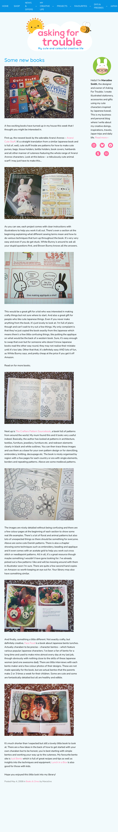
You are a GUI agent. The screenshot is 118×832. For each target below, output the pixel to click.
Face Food (29, 643)
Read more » (101, 137)
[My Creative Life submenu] (53, 6)
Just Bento (16, 758)
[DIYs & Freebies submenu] (106, 6)
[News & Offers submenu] (36, 6)
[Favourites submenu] (90, 6)
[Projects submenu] (70, 6)
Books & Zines (32, 781)
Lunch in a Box (59, 762)
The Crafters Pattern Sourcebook (33, 431)
